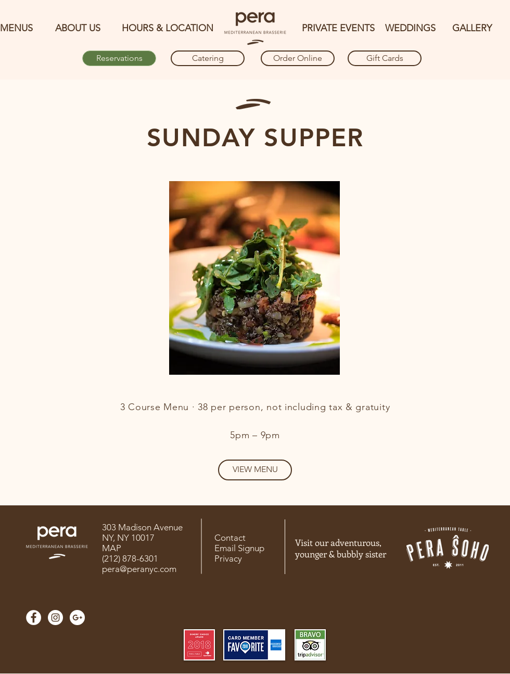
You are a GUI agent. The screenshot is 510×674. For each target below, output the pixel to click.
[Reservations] (119, 58)
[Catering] (208, 58)
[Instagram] (55, 617)
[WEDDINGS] (410, 28)
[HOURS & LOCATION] (167, 28)
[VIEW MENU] (255, 470)
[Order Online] (298, 58)
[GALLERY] (472, 28)
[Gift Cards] (385, 58)
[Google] (77, 617)
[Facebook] (33, 617)
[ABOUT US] (78, 28)
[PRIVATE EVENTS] (338, 28)
